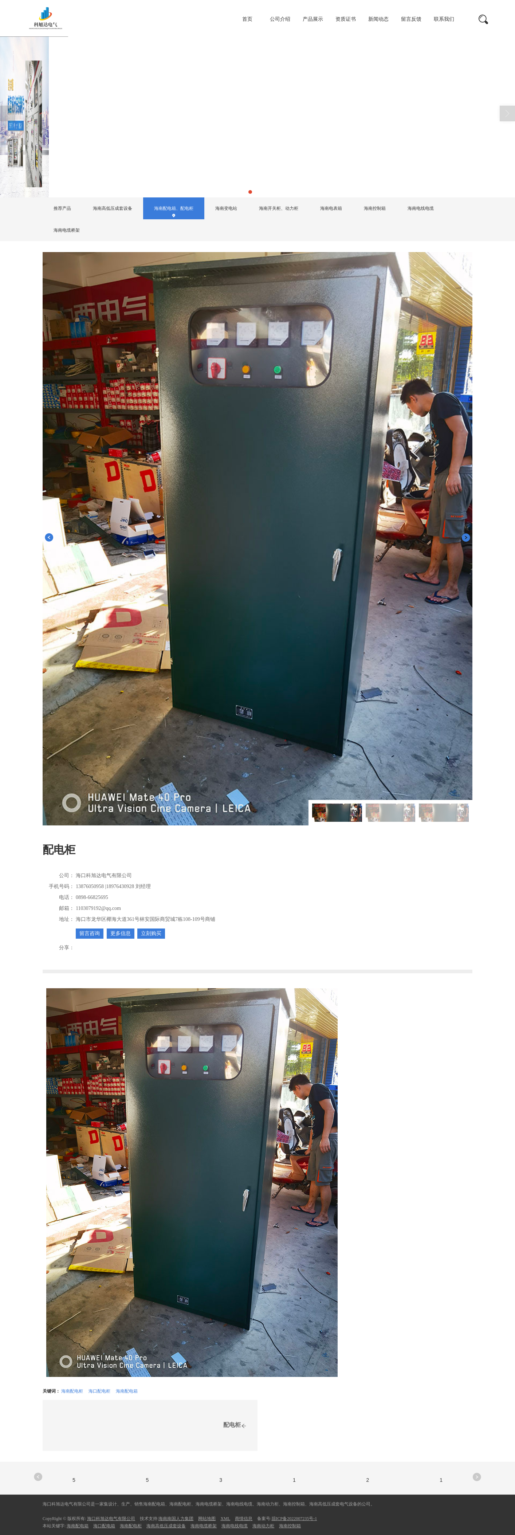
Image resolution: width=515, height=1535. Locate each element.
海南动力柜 (263, 1525)
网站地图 (207, 1518)
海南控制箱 (375, 208)
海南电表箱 (331, 208)
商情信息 (243, 1518)
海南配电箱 (127, 1391)
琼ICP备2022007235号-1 (294, 1518)
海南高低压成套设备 (112, 208)
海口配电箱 (104, 1525)
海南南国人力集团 (175, 1518)
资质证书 (345, 19)
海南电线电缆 (421, 208)
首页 (247, 19)
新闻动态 (378, 19)
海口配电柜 (99, 1391)
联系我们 (444, 19)
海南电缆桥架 (67, 230)
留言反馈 (411, 19)
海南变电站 (226, 208)
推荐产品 (62, 208)
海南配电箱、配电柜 (151, 179)
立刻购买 (151, 933)
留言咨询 (89, 933)
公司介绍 (280, 19)
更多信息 (120, 933)
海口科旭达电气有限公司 (111, 1518)
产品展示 (313, 19)
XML (225, 1518)
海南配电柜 (72, 1391)
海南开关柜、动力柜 (278, 208)
